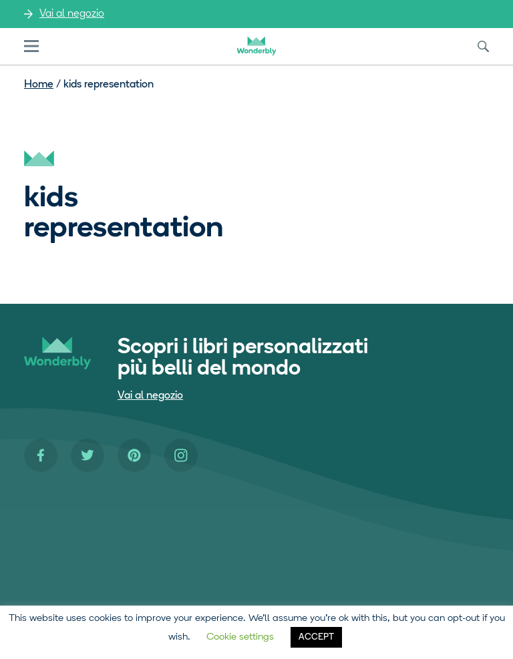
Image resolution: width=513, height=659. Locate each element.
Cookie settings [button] (240, 637)
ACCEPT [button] (316, 637)
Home (38, 84)
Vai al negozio (71, 14)
